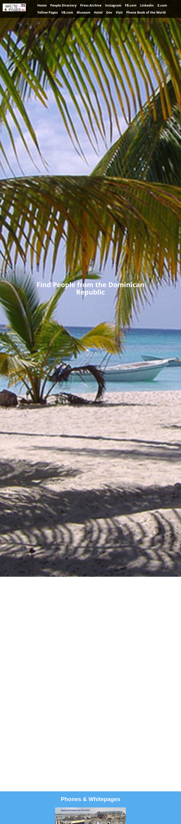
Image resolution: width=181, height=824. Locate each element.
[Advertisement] (90, 609)
